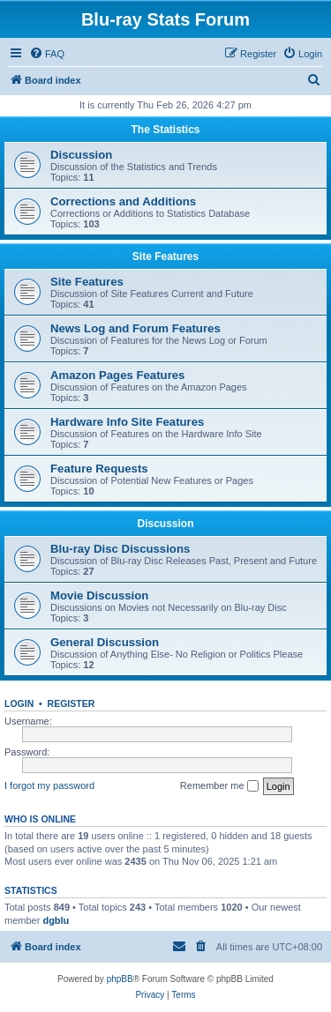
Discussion (81, 154)
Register (71, 703)
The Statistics (165, 129)
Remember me (219, 786)
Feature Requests (99, 468)
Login (19, 703)
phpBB (120, 979)
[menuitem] (46, 53)
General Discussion (104, 642)
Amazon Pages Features (117, 375)
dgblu (55, 920)
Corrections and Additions (123, 201)
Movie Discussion (99, 595)
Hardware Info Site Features (127, 421)
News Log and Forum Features (135, 328)
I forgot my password (49, 785)
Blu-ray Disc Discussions (120, 548)
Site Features (165, 256)
